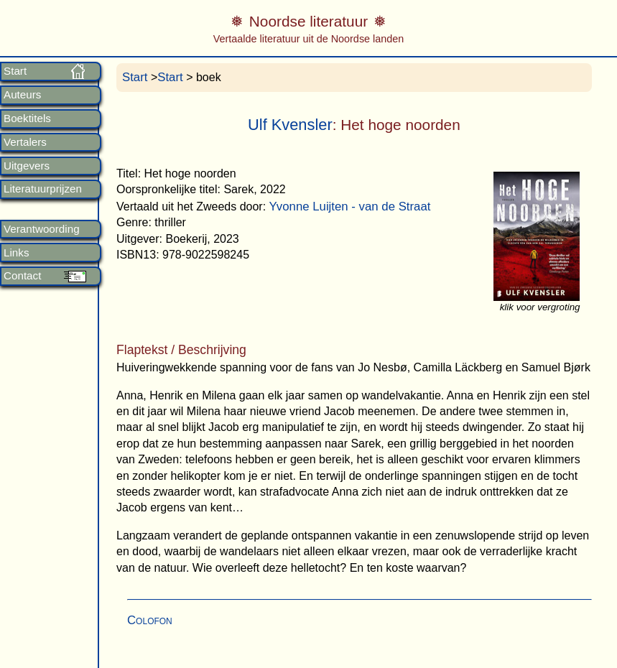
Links (16, 253)
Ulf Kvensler (290, 125)
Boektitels (27, 118)
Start (15, 71)
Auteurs (22, 95)
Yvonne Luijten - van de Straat (350, 206)
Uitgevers (27, 166)
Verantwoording (42, 229)
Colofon (149, 620)
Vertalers (25, 142)
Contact (22, 276)
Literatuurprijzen (43, 189)
